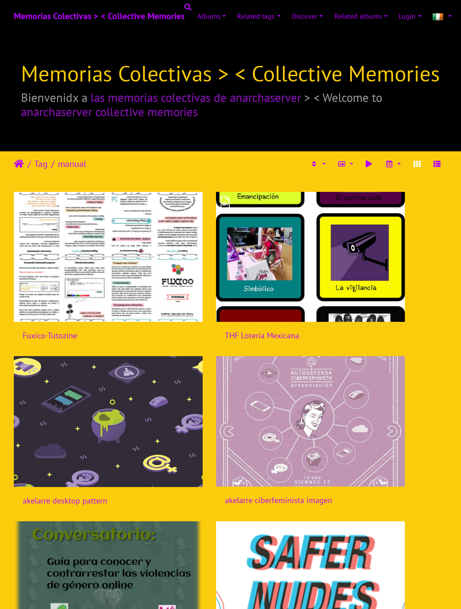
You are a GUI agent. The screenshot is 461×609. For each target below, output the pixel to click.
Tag (41, 164)
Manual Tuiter (46, 555)
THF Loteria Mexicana (208, 299)
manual (72, 164)
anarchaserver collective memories (109, 111)
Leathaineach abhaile (19, 164)
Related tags (256, 16)
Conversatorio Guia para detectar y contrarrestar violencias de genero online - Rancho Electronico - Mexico (230, 426)
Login (407, 16)
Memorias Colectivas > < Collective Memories (99, 16)
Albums (208, 16)
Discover (305, 16)
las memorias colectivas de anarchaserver (195, 97)
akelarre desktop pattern (363, 299)
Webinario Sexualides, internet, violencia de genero (230, 555)
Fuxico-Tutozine (50, 299)
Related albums (358, 16)
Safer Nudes (342, 427)
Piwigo (248, 590)
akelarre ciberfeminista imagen (76, 426)
